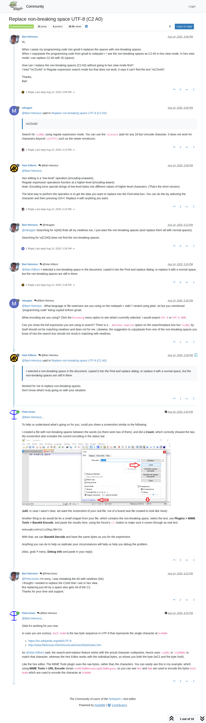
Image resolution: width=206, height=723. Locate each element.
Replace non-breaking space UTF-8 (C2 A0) (79, 113)
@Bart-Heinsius (32, 113)
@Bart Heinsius (48, 165)
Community (35, 6)
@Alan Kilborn (49, 264)
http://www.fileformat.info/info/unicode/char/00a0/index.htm (64, 645)
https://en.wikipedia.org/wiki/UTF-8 (49, 640)
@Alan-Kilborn (31, 269)
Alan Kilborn (29, 165)
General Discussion (21, 26)
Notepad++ (116, 699)
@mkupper (47, 225)
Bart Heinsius (30, 36)
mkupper (27, 107)
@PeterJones (48, 573)
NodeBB (100, 705)
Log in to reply (184, 26)
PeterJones (28, 412)
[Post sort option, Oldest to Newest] (170, 26)
